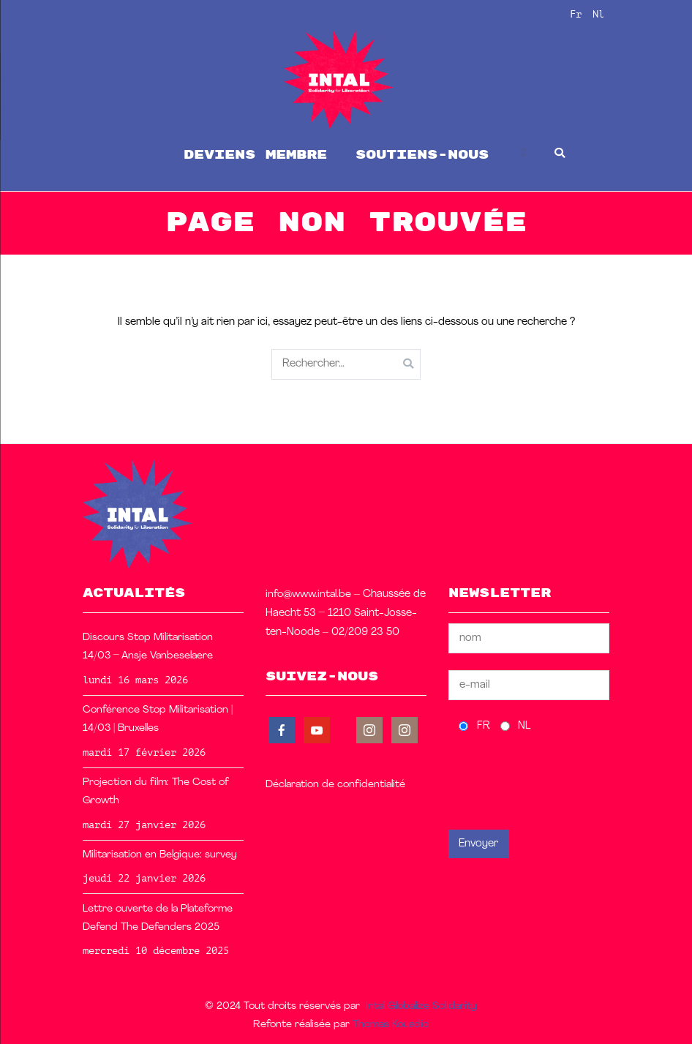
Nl (598, 14)
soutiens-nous (422, 154)
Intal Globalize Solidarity (421, 1006)
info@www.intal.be (308, 594)
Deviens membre (255, 154)
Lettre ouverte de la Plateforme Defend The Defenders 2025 (158, 918)
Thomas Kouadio (391, 1024)
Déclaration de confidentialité (335, 784)
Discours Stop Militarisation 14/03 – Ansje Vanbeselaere (148, 646)
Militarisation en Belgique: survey (160, 854)
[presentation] (559, 781)
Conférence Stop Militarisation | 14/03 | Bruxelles (158, 719)
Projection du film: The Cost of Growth (156, 791)
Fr (576, 14)
